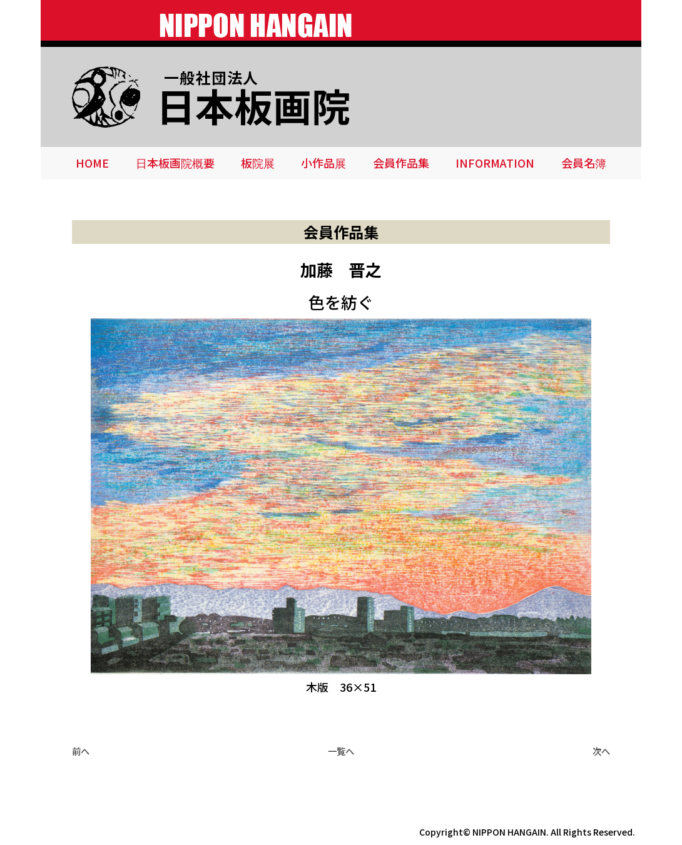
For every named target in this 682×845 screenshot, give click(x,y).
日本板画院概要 (175, 162)
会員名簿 (583, 162)
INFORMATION (495, 162)
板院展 (258, 162)
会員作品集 (401, 162)
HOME (92, 162)
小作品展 (323, 162)
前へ (80, 750)
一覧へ (341, 750)
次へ (601, 750)
